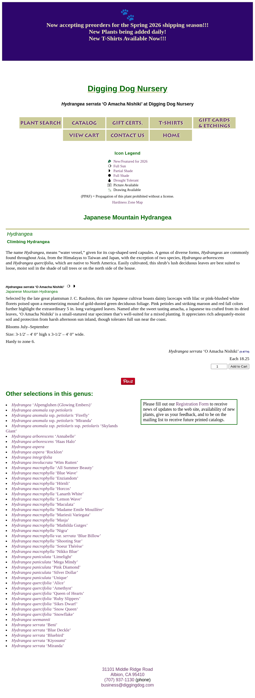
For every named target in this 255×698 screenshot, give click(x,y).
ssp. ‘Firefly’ (50, 415)
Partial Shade (123, 171)
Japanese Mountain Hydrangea (32, 291)
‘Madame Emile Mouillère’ (58, 509)
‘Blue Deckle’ (41, 629)
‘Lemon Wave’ (47, 499)
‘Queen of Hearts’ (48, 593)
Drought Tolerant (125, 180)
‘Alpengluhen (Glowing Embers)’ (52, 404)
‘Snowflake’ (43, 614)
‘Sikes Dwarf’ (45, 603)
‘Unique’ (40, 577)
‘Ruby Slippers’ (46, 598)
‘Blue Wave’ (45, 472)
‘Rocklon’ (37, 451)
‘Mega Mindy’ (45, 561)
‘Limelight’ (42, 556)
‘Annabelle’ (44, 436)
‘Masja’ (40, 519)
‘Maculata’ (43, 504)
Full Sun (119, 166)
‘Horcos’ (41, 488)
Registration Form (192, 403)
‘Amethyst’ (42, 588)
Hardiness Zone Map (127, 202)
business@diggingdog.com (127, 685)
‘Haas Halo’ (44, 441)
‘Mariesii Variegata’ (51, 514)
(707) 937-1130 (119, 679)
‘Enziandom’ (45, 478)
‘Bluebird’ (38, 635)
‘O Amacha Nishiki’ (35, 287)
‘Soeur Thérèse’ (48, 546)
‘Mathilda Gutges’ (50, 525)
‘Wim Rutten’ (45, 462)
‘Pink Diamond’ (46, 567)
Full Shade (121, 176)
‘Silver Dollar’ (45, 572)
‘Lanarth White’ (48, 493)
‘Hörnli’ (41, 483)
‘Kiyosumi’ (39, 640)
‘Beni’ (35, 624)
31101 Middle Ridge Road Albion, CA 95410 (127, 672)
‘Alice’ (38, 582)
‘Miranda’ (38, 645)
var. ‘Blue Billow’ (56, 535)
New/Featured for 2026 (130, 161)
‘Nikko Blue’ (45, 551)
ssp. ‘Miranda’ (52, 420)
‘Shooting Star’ (47, 540)
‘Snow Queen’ (45, 608)
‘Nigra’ (40, 530)
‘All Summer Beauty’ (53, 467)
